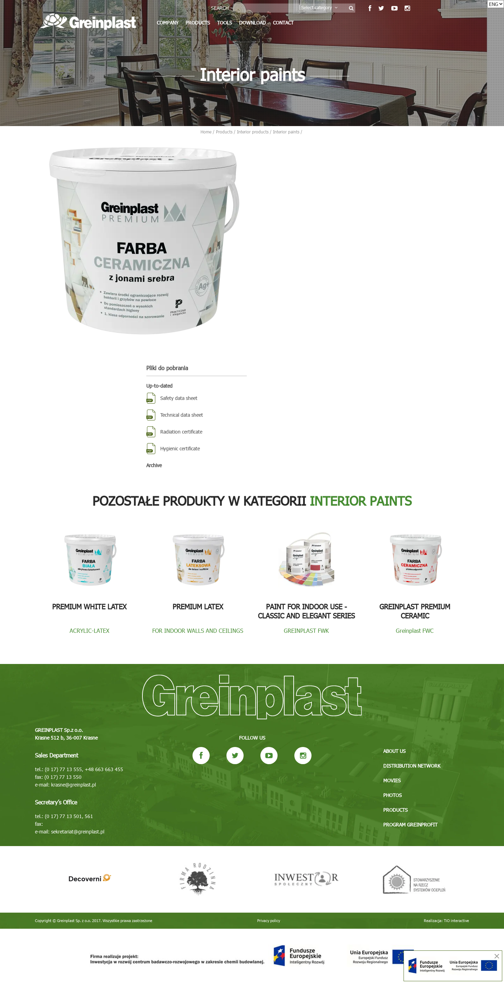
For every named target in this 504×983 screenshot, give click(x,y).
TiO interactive (456, 920)
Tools (224, 22)
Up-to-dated (159, 385)
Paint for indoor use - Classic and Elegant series (306, 611)
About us (394, 751)
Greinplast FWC (415, 630)
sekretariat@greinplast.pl (77, 831)
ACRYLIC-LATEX (89, 630)
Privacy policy (268, 920)
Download (252, 22)
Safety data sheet (178, 398)
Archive (154, 465)
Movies (392, 780)
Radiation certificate (181, 431)
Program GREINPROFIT (410, 824)
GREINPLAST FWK (306, 630)
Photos (392, 795)
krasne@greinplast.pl (73, 784)
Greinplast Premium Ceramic (414, 611)
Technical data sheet (181, 414)
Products (198, 22)
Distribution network (411, 765)
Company (167, 22)
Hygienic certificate (180, 448)
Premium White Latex (89, 606)
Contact (283, 22)
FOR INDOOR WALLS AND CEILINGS (197, 630)
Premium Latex (198, 606)
